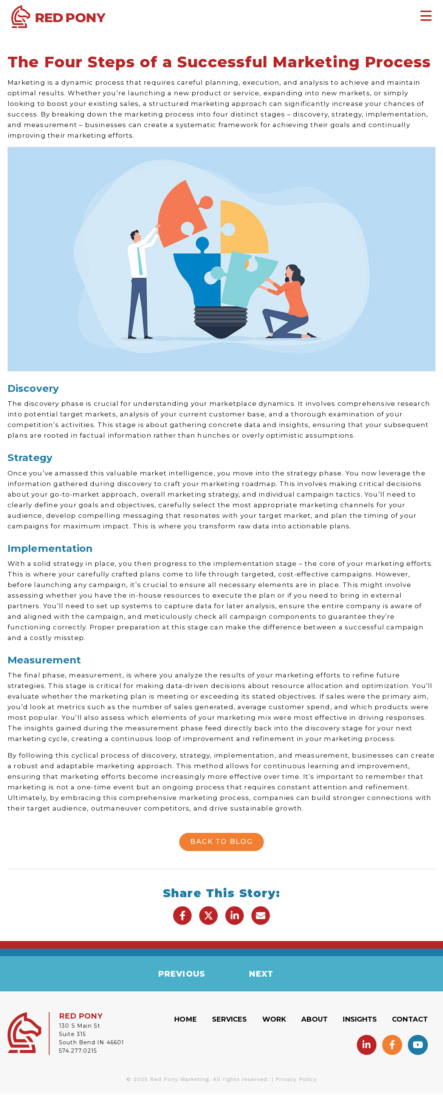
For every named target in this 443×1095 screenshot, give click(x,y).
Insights (360, 1020)
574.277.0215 (78, 1051)
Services (229, 1020)
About (314, 1020)
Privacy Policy (296, 1080)
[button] (182, 915)
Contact (410, 1020)
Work (274, 1020)
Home (185, 1020)
